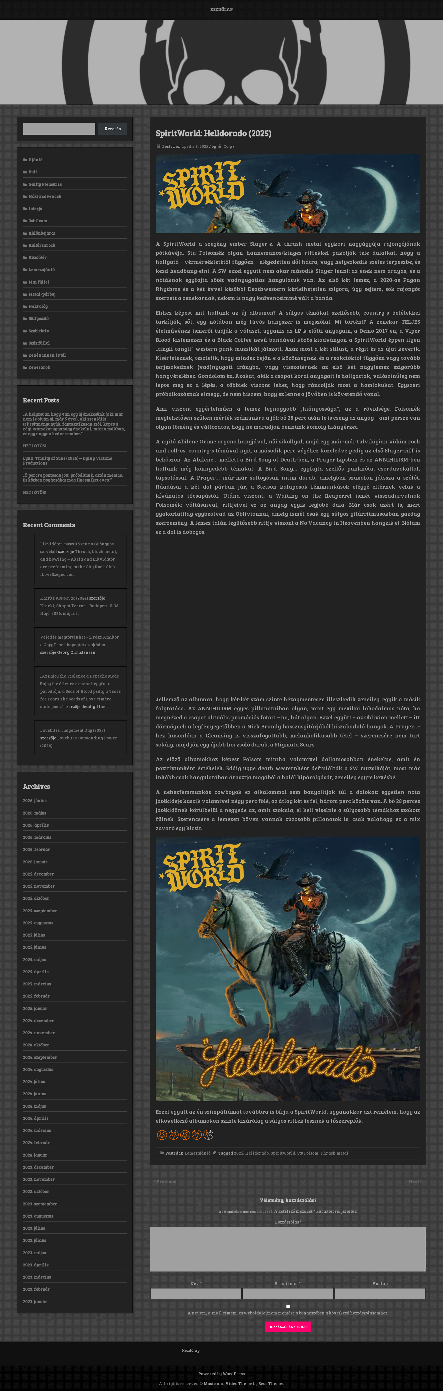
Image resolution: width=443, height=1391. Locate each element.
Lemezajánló (197, 1153)
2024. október (36, 1045)
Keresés (113, 128)
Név (196, 1283)
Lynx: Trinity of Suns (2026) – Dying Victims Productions (67, 460)
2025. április (35, 971)
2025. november (39, 886)
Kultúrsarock (42, 245)
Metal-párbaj (42, 294)
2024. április (35, 1118)
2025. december (38, 874)
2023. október (36, 1191)
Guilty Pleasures (45, 184)
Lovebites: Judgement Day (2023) (72, 730)
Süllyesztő (39, 318)
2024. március (37, 1130)
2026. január (35, 862)
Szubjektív (39, 331)
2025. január (35, 1008)
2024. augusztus (38, 1069)
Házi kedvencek (45, 196)
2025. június (34, 947)
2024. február (36, 1142)
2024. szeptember (40, 1057)
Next (414, 1181)
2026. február (36, 849)
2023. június (34, 1240)
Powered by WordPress (221, 1373)
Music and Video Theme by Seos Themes (244, 1383)
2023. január (35, 1301)
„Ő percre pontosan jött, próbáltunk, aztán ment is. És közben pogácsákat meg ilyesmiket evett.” (73, 477)
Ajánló (35, 159)
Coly (227, 146)
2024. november (39, 1032)
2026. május (34, 813)
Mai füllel (39, 282)
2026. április (36, 825)
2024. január (35, 1155)
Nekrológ (38, 306)
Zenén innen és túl (47, 355)
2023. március (37, 1277)
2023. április (35, 1265)
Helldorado (257, 1153)
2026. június (34, 800)
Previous (166, 1181)
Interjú (35, 208)
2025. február (36, 996)
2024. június (34, 1093)
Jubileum (38, 220)
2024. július (34, 1081)
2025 (238, 1153)
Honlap (380, 1283)
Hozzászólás (288, 1222)
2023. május (34, 1252)
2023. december (38, 1167)
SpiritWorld (283, 1153)
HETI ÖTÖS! (34, 446)
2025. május (34, 959)
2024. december (38, 1020)
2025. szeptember (40, 910)
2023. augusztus (38, 1216)
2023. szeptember (40, 1204)
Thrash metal (334, 1153)
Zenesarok (39, 367)
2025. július (34, 935)
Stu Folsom (307, 1153)
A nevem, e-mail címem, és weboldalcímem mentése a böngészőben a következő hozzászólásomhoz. (288, 1313)
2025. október (36, 898)
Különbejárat (42, 233)
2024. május (34, 1106)
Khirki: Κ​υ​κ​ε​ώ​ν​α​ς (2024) (64, 598)
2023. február (36, 1289)
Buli (33, 172)
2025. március (37, 984)
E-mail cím (288, 1283)
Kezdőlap (221, 9)
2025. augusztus (38, 923)
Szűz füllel (39, 343)
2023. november (39, 1179)
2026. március (37, 837)
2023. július (34, 1228)
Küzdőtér (38, 257)
